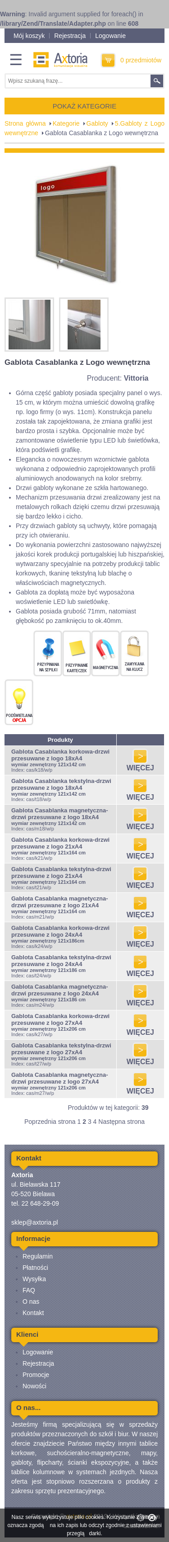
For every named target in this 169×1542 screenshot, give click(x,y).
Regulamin (38, 1256)
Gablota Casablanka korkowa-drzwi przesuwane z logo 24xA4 (60, 931)
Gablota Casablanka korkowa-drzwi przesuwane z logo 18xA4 (60, 755)
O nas (31, 1301)
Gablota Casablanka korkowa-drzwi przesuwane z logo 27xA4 (60, 1019)
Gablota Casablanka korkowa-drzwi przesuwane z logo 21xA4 (60, 843)
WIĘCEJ (140, 765)
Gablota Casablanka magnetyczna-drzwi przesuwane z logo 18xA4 (59, 814)
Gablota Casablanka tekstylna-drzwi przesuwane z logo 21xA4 (61, 872)
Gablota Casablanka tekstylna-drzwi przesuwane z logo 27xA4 (61, 1049)
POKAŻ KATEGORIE (84, 106)
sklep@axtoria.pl (34, 1222)
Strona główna (25, 123)
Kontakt (33, 1312)
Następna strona (121, 1121)
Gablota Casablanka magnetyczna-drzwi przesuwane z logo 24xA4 (59, 990)
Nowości (34, 1386)
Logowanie (110, 35)
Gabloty (97, 123)
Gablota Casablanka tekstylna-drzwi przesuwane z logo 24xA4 (61, 960)
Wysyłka (34, 1279)
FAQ (29, 1290)
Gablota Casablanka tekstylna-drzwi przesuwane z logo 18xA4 (61, 784)
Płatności (35, 1267)
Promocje (36, 1374)
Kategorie (66, 123)
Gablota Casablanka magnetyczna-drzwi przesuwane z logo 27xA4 (59, 1078)
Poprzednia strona (50, 1121)
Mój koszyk (29, 35)
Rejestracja (70, 35)
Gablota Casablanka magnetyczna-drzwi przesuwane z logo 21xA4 (59, 902)
